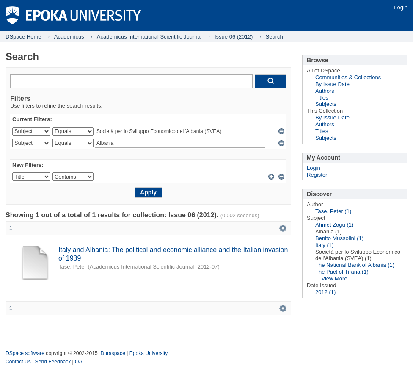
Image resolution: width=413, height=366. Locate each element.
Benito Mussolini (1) (339, 238)
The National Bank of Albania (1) (354, 265)
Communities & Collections (348, 77)
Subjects (325, 104)
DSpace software (25, 353)
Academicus (69, 36)
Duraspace (112, 353)
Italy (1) (324, 245)
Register (317, 175)
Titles (321, 97)
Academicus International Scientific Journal (149, 36)
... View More (331, 278)
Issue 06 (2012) (234, 36)
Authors (324, 91)
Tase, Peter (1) (333, 211)
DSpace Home (23, 36)
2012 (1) (325, 292)
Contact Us (18, 362)
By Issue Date (332, 84)
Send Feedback (53, 362)
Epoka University (148, 353)
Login (400, 7)
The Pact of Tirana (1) (342, 272)
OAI (79, 362)
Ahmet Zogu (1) (334, 225)
